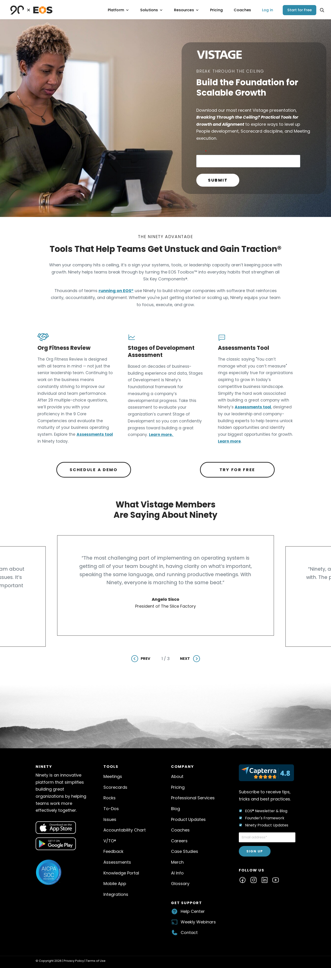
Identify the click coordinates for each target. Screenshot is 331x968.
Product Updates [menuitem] (188, 819)
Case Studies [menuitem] (184, 851)
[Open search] (322, 10)
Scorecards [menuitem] (115, 787)
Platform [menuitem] (118, 10)
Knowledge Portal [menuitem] (121, 873)
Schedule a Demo (94, 470)
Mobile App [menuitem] (114, 883)
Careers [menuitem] (179, 841)
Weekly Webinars (198, 922)
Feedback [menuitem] (113, 851)
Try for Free (237, 470)
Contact (189, 932)
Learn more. (161, 434)
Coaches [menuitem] (242, 10)
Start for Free (299, 10)
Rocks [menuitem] (109, 798)
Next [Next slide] (185, 658)
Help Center (193, 911)
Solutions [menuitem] (151, 10)
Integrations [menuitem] (115, 894)
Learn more (229, 441)
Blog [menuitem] (175, 808)
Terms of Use (96, 961)
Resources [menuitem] (186, 10)
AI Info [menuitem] (177, 873)
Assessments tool (95, 434)
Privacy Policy (74, 961)
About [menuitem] (177, 776)
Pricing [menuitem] (216, 10)
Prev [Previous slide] (145, 658)
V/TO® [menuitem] (109, 841)
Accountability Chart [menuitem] (124, 830)
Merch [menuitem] (177, 862)
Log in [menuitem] (267, 10)
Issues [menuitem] (109, 819)
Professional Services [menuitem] (193, 798)
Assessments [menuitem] (117, 862)
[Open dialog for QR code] (56, 827)
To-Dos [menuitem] (111, 808)
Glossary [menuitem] (180, 883)
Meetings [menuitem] (112, 776)
